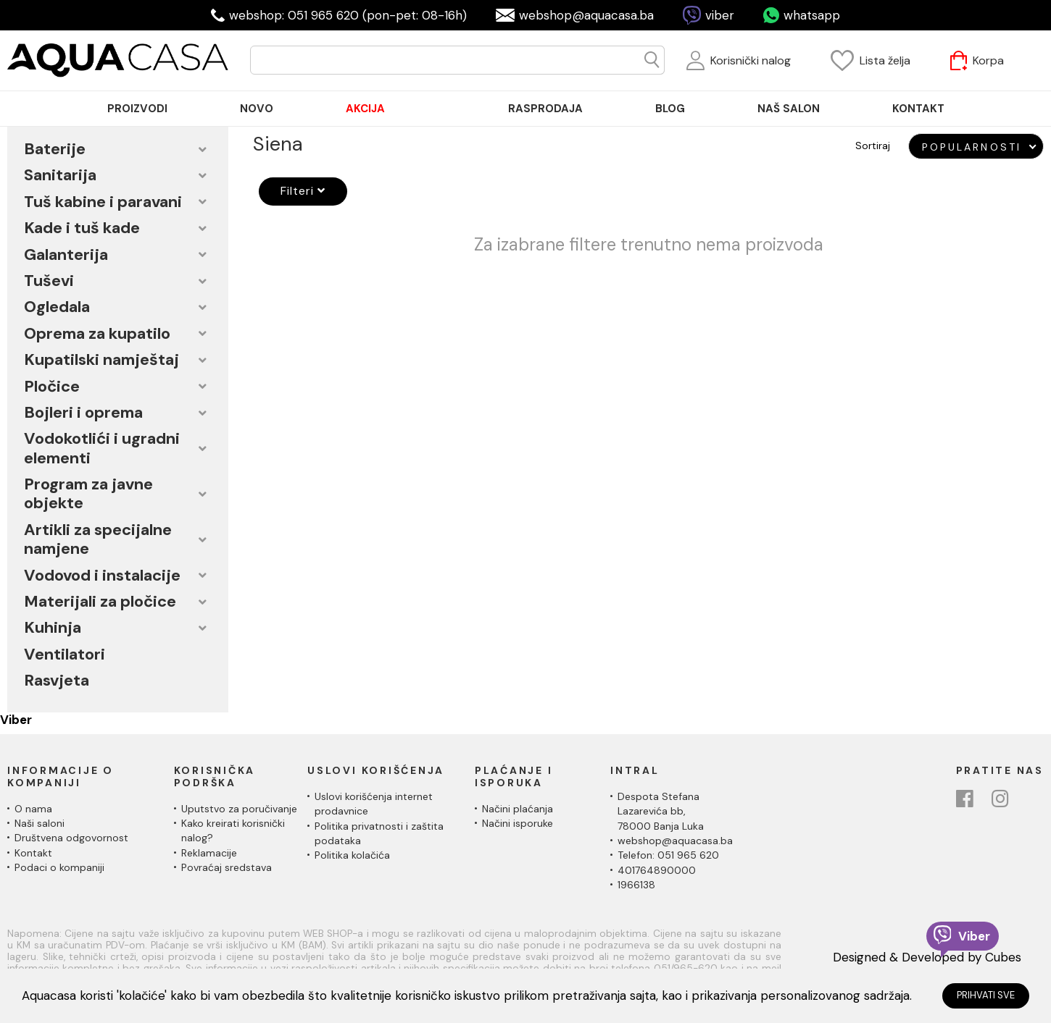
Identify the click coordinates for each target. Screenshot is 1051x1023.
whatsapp (812, 15)
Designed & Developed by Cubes (927, 957)
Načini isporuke (517, 823)
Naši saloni (39, 823)
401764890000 (657, 870)
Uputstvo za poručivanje (239, 808)
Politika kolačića (352, 855)
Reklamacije (209, 852)
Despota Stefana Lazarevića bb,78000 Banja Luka (661, 811)
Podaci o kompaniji (59, 867)
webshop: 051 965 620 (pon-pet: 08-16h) (348, 15)
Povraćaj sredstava (226, 867)
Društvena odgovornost (71, 837)
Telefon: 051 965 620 (668, 855)
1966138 (636, 884)
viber (719, 15)
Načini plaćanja (517, 808)
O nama (33, 808)
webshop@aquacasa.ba (586, 15)
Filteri (297, 190)
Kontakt (33, 852)
